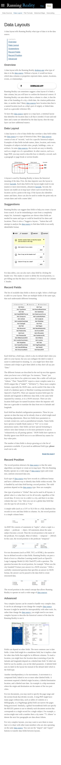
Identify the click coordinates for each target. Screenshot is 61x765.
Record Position (15, 55)
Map (42, 6)
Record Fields (14, 52)
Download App (37, 86)
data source (19, 73)
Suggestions (13, 49)
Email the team (48, 454)
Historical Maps (39, 13)
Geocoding (50, 13)
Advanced (12, 59)
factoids (13, 184)
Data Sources (7, 13)
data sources (31, 103)
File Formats (28, 13)
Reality (21, 5)
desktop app (39, 70)
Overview (12, 42)
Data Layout (18, 13)
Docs (49, 6)
